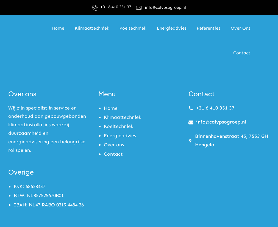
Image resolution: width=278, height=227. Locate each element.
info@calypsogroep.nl (165, 7)
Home (111, 108)
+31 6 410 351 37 (115, 6)
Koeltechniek (118, 127)
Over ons (114, 145)
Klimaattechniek (122, 117)
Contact (113, 154)
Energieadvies (120, 136)
